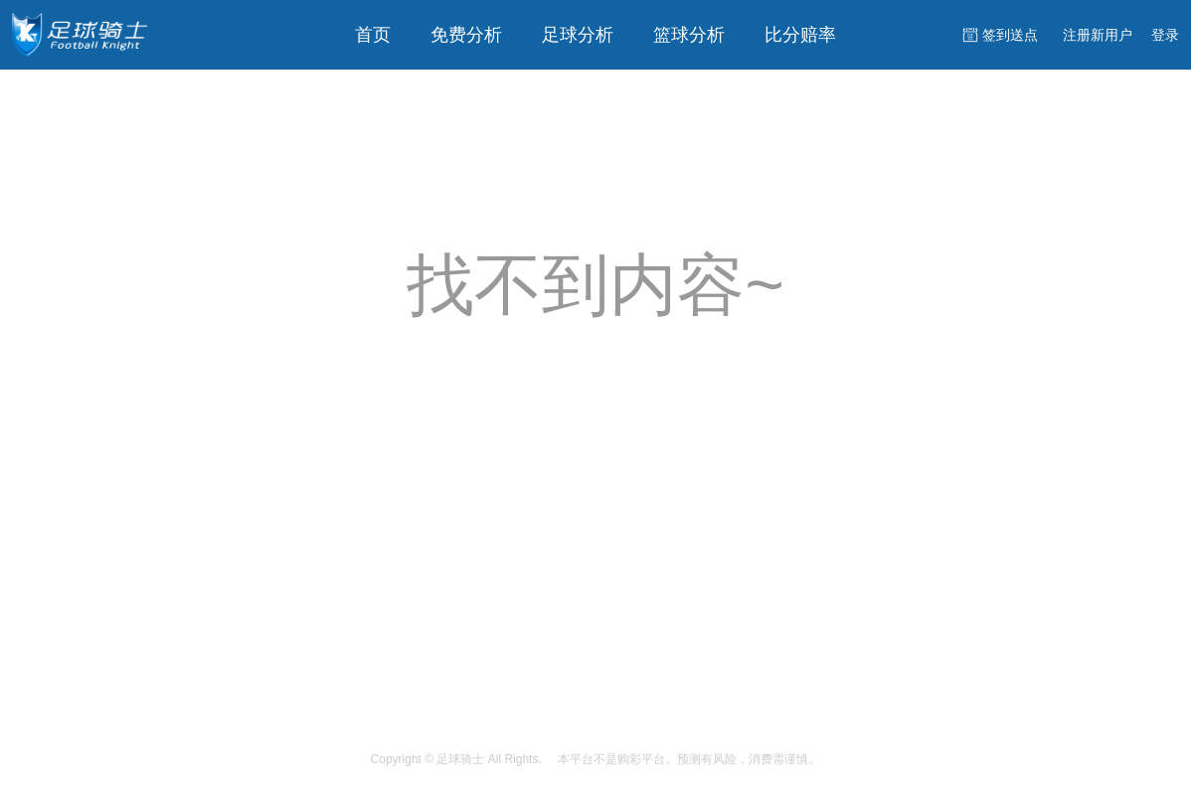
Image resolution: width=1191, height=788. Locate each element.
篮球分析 (689, 35)
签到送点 (1010, 35)
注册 (1097, 35)
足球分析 (577, 35)
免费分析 (466, 35)
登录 (1165, 35)
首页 (373, 35)
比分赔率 (800, 35)
